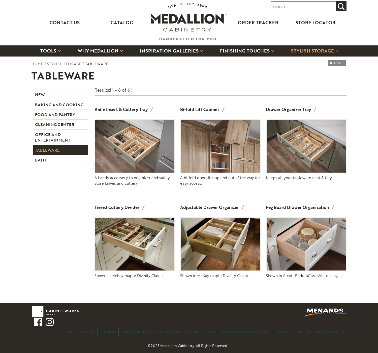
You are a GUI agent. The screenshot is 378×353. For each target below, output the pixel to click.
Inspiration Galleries (169, 50)
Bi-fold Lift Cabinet (200, 109)
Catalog (122, 22)
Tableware (47, 150)
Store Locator (315, 22)
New (40, 95)
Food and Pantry (55, 115)
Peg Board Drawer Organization (298, 207)
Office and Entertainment (52, 137)
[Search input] (303, 7)
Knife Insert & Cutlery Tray (121, 109)
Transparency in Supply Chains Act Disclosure (168, 332)
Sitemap (108, 332)
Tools (48, 50)
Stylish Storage (312, 50)
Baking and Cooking (59, 105)
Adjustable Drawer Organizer (210, 207)
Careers (87, 332)
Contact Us (65, 22)
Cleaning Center (54, 124)
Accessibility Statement (246, 332)
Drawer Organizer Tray (289, 109)
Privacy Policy (290, 332)
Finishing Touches (245, 50)
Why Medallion (98, 50)
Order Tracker (258, 22)
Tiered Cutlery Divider (117, 207)
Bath (40, 160)
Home (37, 63)
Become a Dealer (327, 332)
